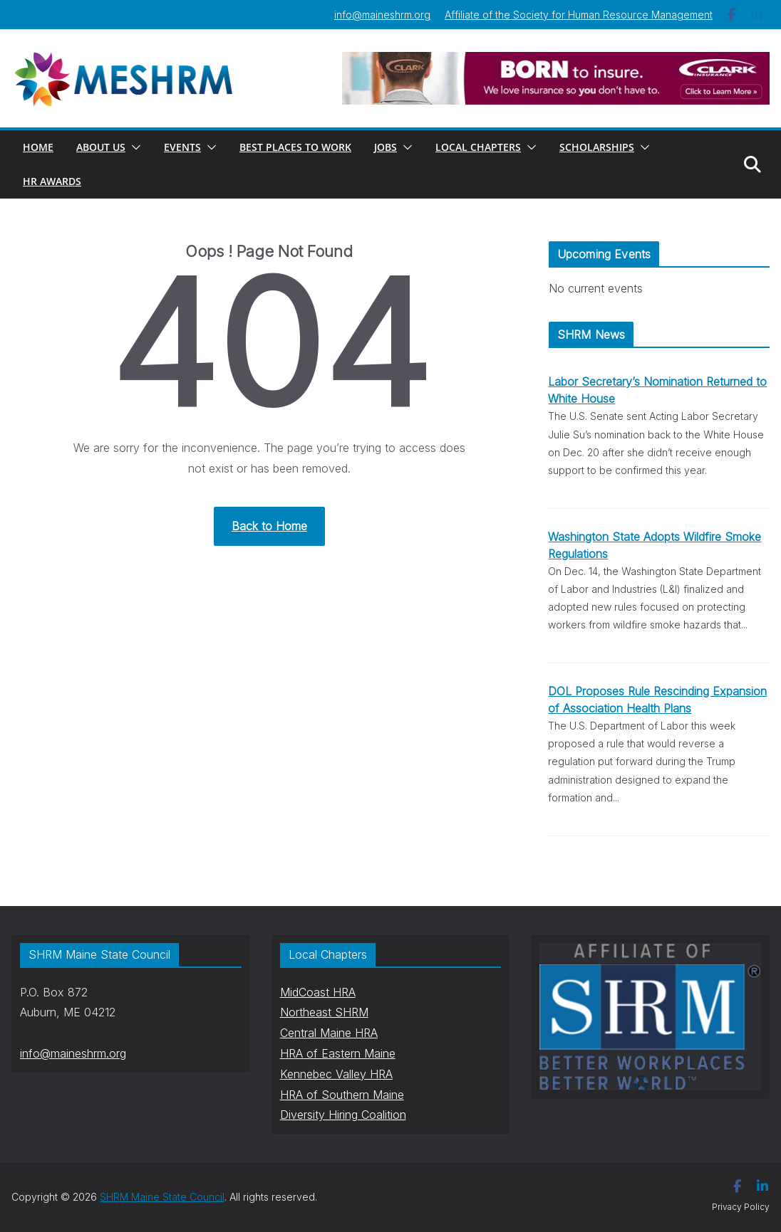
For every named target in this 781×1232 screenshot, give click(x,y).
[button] (133, 147)
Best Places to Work (295, 147)
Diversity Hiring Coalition (343, 1114)
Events (182, 147)
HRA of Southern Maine (342, 1095)
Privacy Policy (741, 1206)
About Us (100, 147)
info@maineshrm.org (382, 15)
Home (38, 147)
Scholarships (596, 147)
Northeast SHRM (324, 1012)
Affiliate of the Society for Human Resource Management (579, 15)
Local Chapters (478, 147)
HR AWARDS (52, 181)
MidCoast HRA (318, 992)
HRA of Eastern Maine (337, 1053)
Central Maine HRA (329, 1033)
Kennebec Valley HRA (336, 1074)
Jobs (385, 147)
